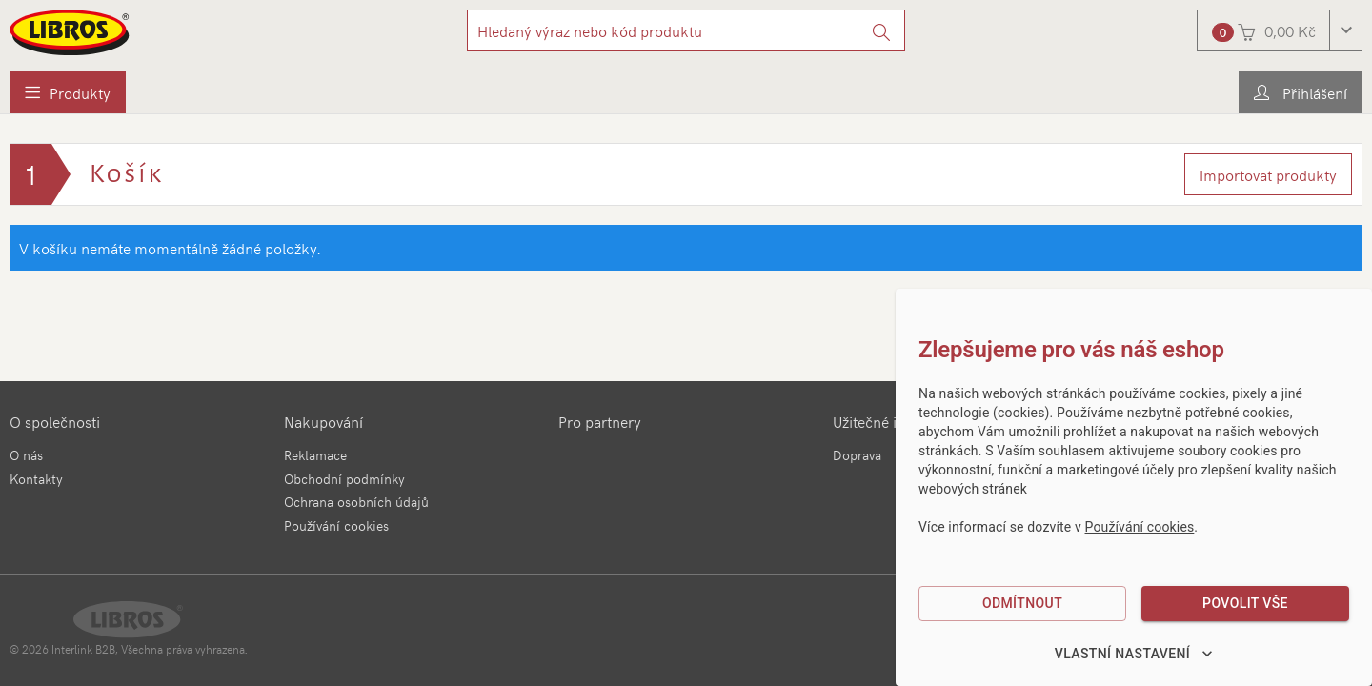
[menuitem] (68, 92)
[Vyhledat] (881, 30)
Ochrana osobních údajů (356, 502)
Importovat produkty (1268, 174)
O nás (26, 455)
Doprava (857, 455)
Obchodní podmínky (344, 479)
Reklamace (315, 455)
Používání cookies (336, 525)
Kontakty (36, 479)
